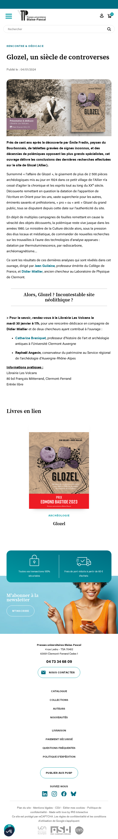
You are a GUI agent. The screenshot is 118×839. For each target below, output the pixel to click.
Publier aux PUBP (59, 772)
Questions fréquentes (59, 748)
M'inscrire (20, 610)
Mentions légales (43, 807)
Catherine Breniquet (30, 338)
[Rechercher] (59, 29)
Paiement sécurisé (59, 739)
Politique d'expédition (59, 756)
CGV (58, 807)
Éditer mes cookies (74, 807)
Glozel (59, 524)
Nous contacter (62, 672)
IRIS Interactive (79, 812)
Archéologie (59, 515)
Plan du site (24, 807)
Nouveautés (59, 717)
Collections (59, 699)
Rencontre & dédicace (25, 46)
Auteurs (59, 708)
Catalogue (59, 691)
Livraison (59, 730)
